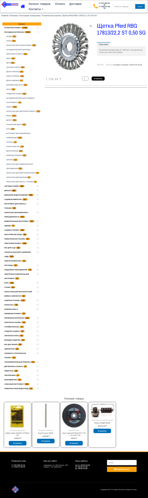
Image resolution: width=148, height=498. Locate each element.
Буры (8, 129)
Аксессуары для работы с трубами (19, 182)
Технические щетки (51, 15)
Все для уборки (10, 344)
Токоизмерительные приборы (17, 362)
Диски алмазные (12, 80)
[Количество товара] (85, 79)
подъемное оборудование (15, 270)
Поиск (140, 6)
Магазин (14, 15)
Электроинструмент (13, 243)
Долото (9, 120)
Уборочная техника (12, 322)
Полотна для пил (12, 146)
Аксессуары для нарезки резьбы (18, 45)
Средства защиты (12, 331)
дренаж (7, 190)
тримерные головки (14, 94)
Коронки (9, 160)
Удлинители (9, 349)
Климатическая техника (14, 239)
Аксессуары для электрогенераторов (20, 173)
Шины (8, 58)
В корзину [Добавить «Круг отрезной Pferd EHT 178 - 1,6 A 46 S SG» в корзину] (74, 443)
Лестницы (8, 265)
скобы (8, 41)
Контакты (36, 9)
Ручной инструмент (12, 28)
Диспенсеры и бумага (13, 366)
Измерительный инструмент (16, 221)
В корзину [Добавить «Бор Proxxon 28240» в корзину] (46, 441)
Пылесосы (9, 305)
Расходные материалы (29, 15)
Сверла (9, 107)
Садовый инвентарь (13, 199)
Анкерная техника (12, 300)
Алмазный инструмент (14, 384)
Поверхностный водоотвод (16, 388)
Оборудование (10, 380)
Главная (4, 15)
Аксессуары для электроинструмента (21, 111)
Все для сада (10, 248)
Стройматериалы (11, 327)
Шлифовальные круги (14, 85)
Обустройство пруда (13, 234)
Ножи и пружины (12, 76)
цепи (8, 63)
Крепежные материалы (14, 318)
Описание (103, 44)
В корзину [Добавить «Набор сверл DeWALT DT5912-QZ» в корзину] (17, 443)
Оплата (60, 3)
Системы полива (11, 186)
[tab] (103, 44)
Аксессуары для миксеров (16, 177)
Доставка (75, 3)
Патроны (9, 142)
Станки (7, 287)
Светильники (10, 375)
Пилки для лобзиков (14, 155)
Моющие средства (12, 340)
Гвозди (9, 36)
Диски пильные (12, 151)
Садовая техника (11, 230)
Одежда (7, 226)
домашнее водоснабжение (16, 195)
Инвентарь (9, 371)
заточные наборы (13, 67)
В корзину (98, 78)
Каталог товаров (39, 3)
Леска (8, 89)
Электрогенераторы (13, 261)
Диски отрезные (12, 71)
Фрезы (8, 116)
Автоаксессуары (11, 335)
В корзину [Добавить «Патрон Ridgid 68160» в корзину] (102, 431)
